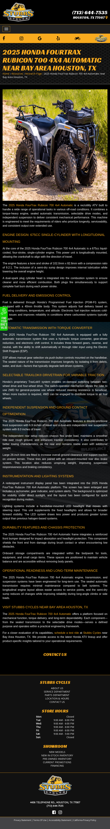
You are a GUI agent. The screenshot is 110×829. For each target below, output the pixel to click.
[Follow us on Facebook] (4, 38)
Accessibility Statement (60, 820)
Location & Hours (57, 698)
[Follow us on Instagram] (21, 38)
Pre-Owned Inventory (57, 758)
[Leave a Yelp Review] (58, 38)
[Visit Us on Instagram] (60, 812)
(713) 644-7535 (89, 12)
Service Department (57, 691)
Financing (57, 765)
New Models (57, 752)
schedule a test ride (66, 632)
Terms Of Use (40, 820)
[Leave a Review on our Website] (101, 38)
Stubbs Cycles (92, 632)
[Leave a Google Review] (40, 38)
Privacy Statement (22, 820)
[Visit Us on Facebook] (54, 812)
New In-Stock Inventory (57, 755)
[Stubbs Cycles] (18, 12)
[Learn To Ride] (77, 38)
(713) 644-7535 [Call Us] (55, 805)
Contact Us (55, 654)
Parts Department (57, 695)
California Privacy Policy (84, 820)
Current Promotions (57, 762)
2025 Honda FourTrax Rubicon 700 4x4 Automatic (41, 205)
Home (6, 73)
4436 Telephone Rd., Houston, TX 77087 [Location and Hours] (55, 802)
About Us (57, 688)
